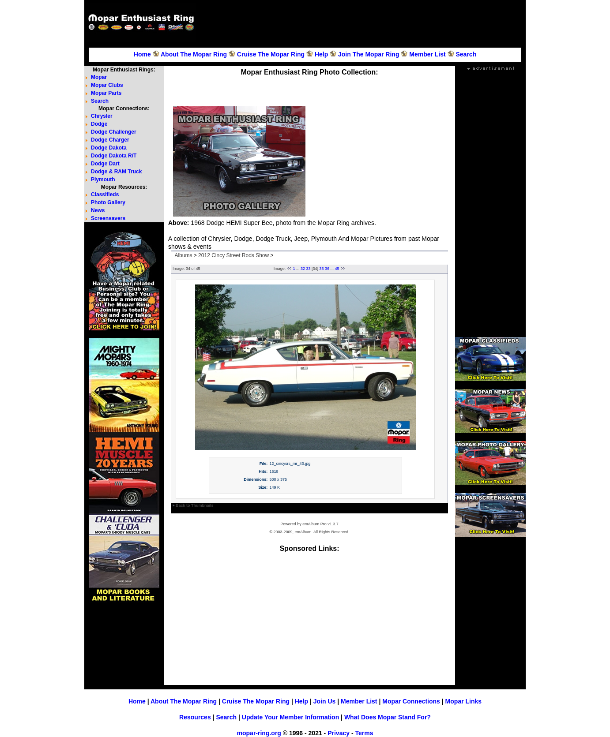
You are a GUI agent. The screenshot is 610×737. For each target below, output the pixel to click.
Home (142, 54)
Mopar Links (463, 701)
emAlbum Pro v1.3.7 (320, 524)
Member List (427, 54)
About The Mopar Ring (194, 54)
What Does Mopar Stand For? (387, 717)
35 (322, 268)
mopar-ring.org (259, 733)
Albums (183, 255)
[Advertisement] (362, 22)
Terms (364, 733)
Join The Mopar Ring (368, 54)
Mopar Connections (411, 701)
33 (308, 268)
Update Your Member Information (290, 717)
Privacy (339, 733)
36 (327, 268)
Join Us (324, 701)
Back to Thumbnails (195, 505)
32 (303, 268)
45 (337, 268)
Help (321, 54)
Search (466, 54)
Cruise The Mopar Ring (271, 54)
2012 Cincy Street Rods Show (233, 255)
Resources (195, 717)
